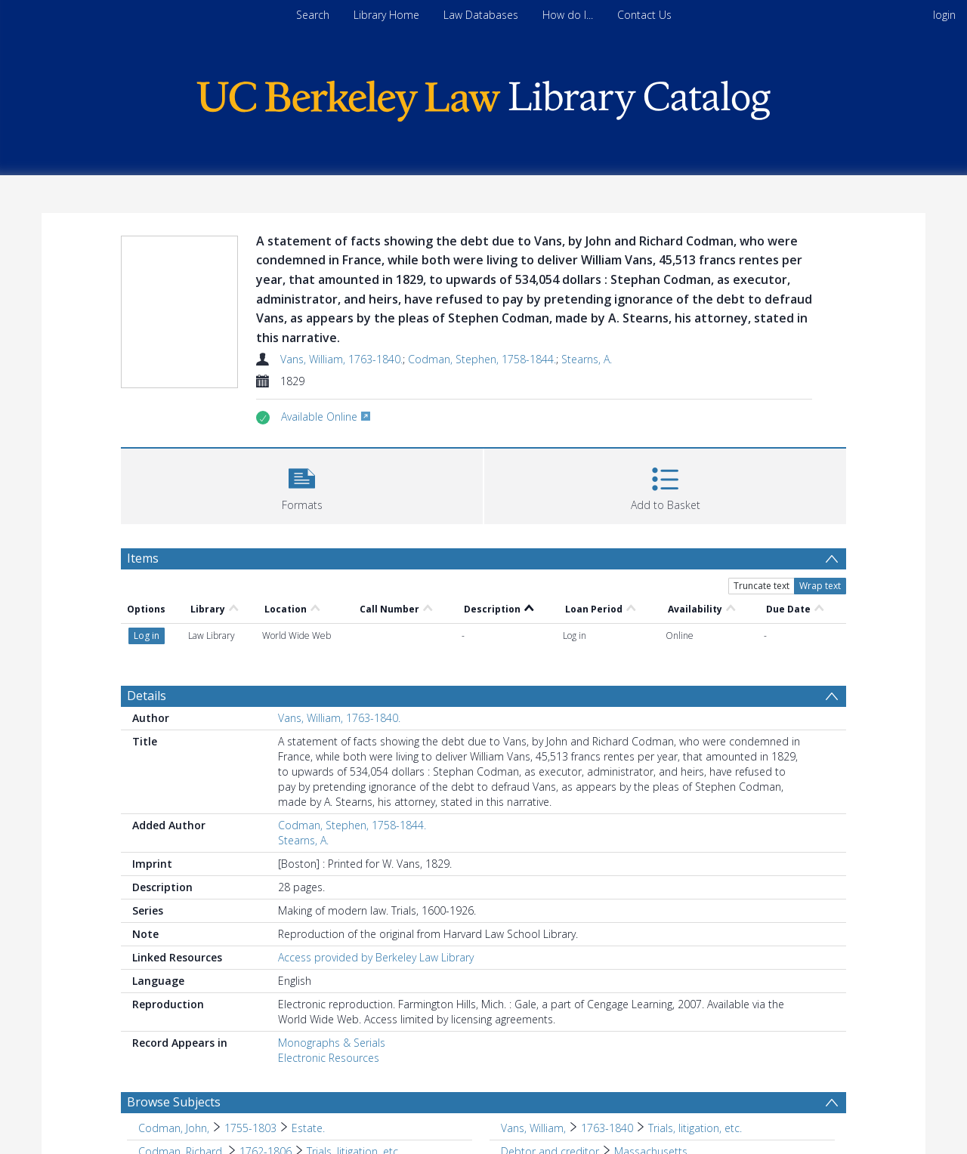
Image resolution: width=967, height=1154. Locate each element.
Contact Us (644, 15)
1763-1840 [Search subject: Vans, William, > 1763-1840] (607, 1128)
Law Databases (480, 15)
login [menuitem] (944, 15)
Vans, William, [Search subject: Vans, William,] (533, 1128)
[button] (302, 484)
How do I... (567, 15)
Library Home (386, 15)
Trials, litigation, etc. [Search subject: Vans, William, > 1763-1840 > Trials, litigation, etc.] (695, 1128)
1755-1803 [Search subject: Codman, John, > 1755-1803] (250, 1128)
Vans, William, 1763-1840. (341, 359)
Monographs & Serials (331, 1042)
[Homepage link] (483, 97)
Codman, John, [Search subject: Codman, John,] (173, 1128)
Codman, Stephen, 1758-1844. (482, 359)
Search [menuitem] (312, 15)
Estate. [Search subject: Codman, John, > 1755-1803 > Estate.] (308, 1128)
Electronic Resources (328, 1058)
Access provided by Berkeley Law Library (376, 957)
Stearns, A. (586, 359)
